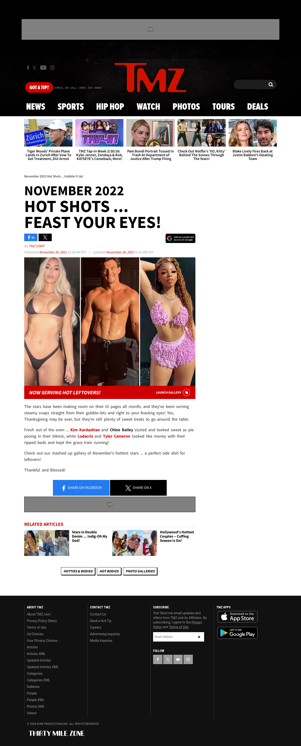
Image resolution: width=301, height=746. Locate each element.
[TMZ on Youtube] (43, 67)
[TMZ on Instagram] (52, 67)
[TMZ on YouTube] (178, 659)
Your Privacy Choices (42, 640)
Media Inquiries (101, 640)
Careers (95, 627)
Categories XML (38, 680)
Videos (32, 713)
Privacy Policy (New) (42, 621)
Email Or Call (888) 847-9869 (78, 88)
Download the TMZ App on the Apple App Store (237, 617)
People (32, 693)
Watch (148, 107)
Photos (186, 107)
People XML (35, 700)
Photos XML (36, 706)
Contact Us (98, 614)
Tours (223, 107)
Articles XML (36, 654)
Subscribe (199, 637)
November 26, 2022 (53, 252)
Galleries (33, 687)
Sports (71, 107)
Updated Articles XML (43, 667)
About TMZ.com (39, 614)
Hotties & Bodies (77, 571)
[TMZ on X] (35, 67)
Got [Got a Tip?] (39, 88)
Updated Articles (39, 660)
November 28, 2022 (120, 252)
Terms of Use (36, 627)
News (35, 107)
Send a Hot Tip (100, 621)
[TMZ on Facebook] (28, 67)
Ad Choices (35, 634)
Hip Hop (110, 107)
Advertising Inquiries (105, 634)
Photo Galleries (140, 571)
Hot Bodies (109, 571)
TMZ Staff (36, 246)
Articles (32, 647)
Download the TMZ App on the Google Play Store (237, 633)
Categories (35, 673)
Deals (257, 107)
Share (81, 488)
